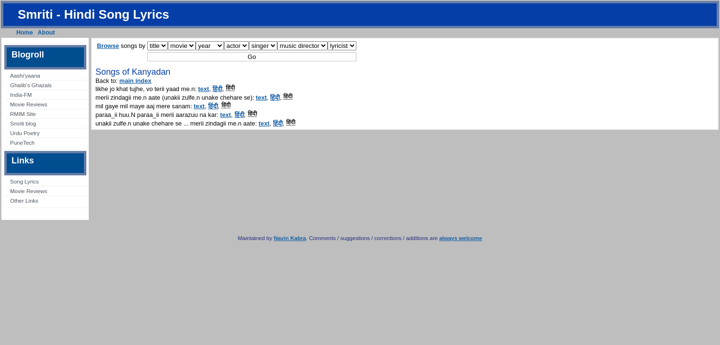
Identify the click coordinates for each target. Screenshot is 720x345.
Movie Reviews (28, 104)
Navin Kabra (290, 238)
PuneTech (22, 143)
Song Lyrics (24, 181)
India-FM (21, 95)
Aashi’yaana (25, 76)
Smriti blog (23, 123)
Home (24, 32)
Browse (108, 45)
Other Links (24, 201)
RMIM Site (23, 114)
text (203, 88)
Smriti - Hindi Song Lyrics (93, 14)
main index (135, 80)
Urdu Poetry (24, 133)
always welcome (461, 238)
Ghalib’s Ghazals (31, 85)
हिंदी (217, 88)
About (46, 32)
